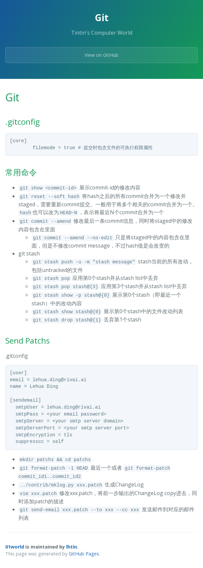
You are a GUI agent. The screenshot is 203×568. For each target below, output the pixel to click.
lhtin (71, 547)
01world (14, 547)
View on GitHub (101, 55)
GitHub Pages (84, 554)
